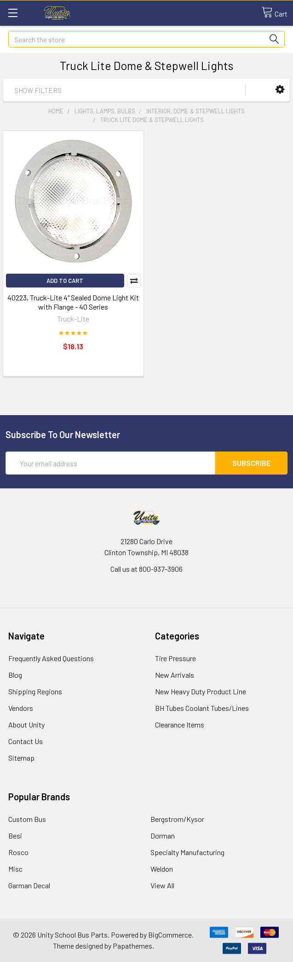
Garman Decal (29, 885)
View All (162, 885)
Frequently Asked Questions (51, 658)
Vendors (20, 708)
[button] (280, 89)
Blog (15, 674)
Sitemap (21, 757)
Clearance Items (179, 724)
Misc (15, 868)
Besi (15, 835)
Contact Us (25, 741)
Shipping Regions (35, 691)
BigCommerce (170, 934)
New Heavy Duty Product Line (200, 691)
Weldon (161, 868)
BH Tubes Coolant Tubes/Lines (202, 708)
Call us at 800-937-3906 (146, 568)
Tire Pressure (175, 658)
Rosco (18, 852)
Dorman (162, 835)
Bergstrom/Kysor (177, 819)
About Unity (26, 724)
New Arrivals (174, 674)
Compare (134, 280)
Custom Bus (27, 819)
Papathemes (132, 945)
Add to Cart (64, 280)
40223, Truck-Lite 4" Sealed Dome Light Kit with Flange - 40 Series (73, 302)
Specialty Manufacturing (187, 852)
